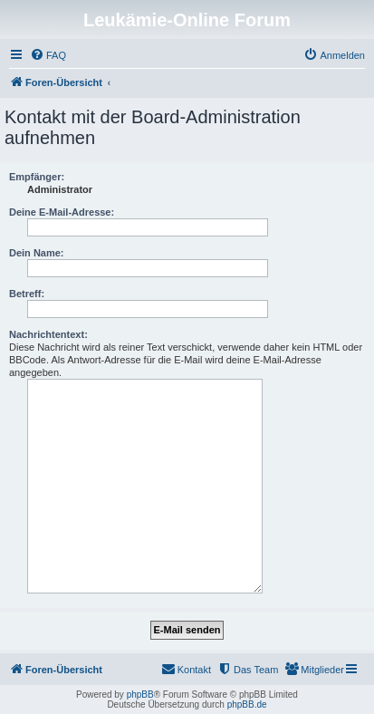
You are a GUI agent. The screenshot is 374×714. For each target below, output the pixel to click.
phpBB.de (247, 704)
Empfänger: (36, 176)
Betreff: (26, 293)
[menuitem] (48, 55)
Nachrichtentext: (48, 334)
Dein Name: (36, 252)
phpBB (140, 695)
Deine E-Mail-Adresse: (61, 212)
